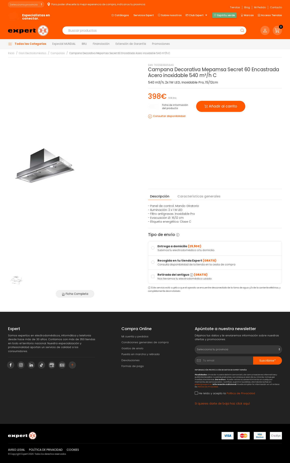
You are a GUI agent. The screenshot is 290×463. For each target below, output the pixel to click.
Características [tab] (199, 196)
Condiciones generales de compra (145, 342)
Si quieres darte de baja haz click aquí (222, 403)
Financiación (101, 44)
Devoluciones (130, 360)
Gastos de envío (132, 348)
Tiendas (235, 7)
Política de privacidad (46, 450)
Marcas (247, 15)
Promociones (161, 44)
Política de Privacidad (208, 386)
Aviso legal (16, 450)
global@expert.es (203, 384)
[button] (277, 30)
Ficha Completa (75, 294)
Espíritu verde (224, 15)
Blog (247, 7)
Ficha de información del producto (175, 106)
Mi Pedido (260, 7)
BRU (84, 44)
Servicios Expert (144, 15)
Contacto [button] (276, 7)
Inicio (11, 53)
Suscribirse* (267, 361)
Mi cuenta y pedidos (134, 336)
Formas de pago (132, 366)
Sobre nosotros (170, 15)
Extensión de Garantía (131, 44)
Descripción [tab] (159, 196)
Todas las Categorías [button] (27, 44)
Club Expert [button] (197, 15)
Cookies (73, 450)
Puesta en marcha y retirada (140, 354)
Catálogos (120, 15)
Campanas (58, 53)
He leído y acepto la (225, 393)
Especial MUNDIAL (64, 44)
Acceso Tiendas (270, 15)
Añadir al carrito (220, 106)
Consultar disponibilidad (169, 116)
